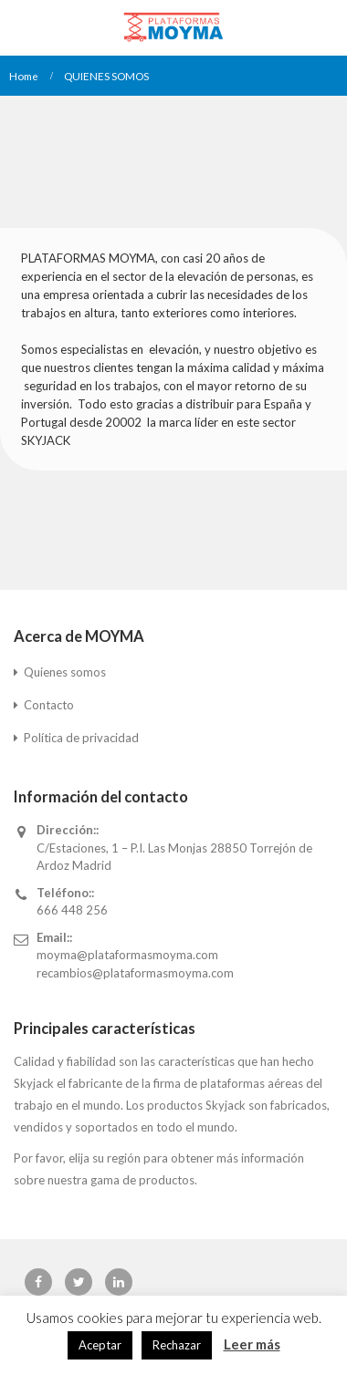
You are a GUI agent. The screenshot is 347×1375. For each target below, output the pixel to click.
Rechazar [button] (176, 1345)
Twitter (78, 1282)
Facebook (38, 1282)
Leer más (252, 1344)
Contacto (49, 705)
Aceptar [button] (100, 1345)
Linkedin (118, 1282)
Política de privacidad (81, 737)
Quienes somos (65, 672)
